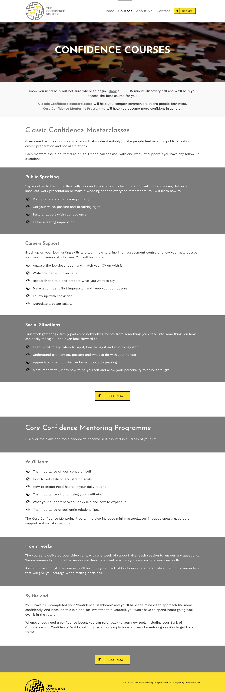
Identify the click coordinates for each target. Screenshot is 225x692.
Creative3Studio (192, 683)
